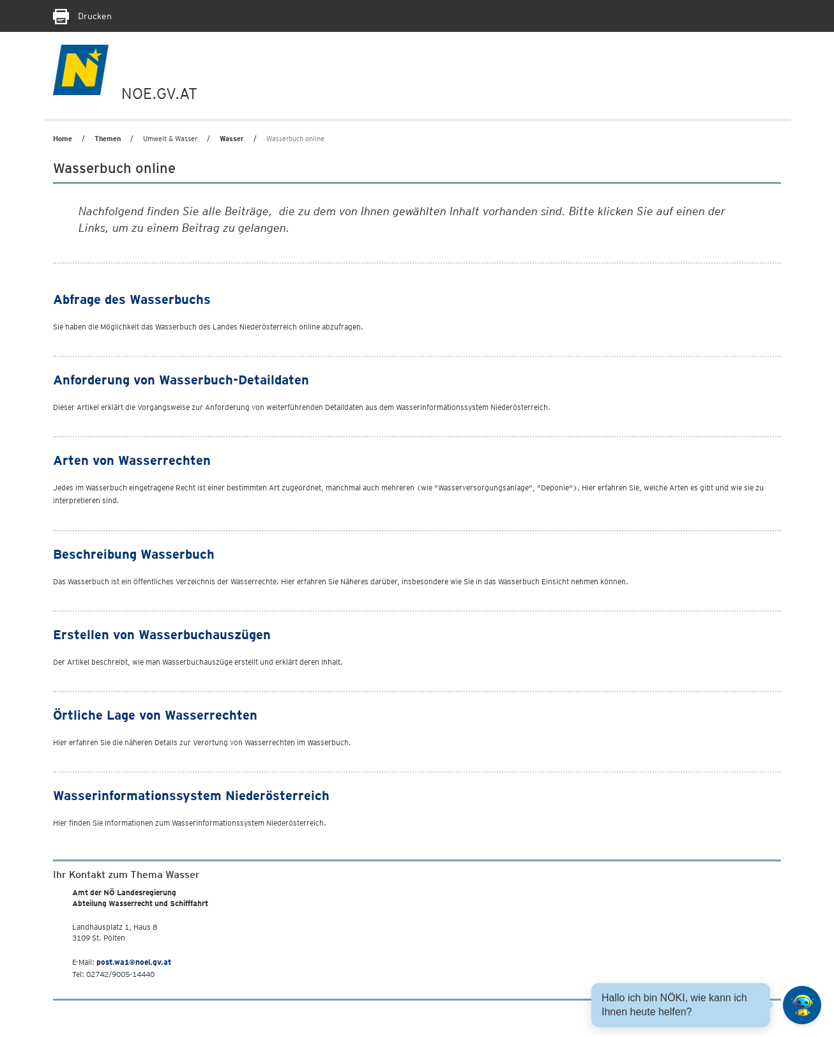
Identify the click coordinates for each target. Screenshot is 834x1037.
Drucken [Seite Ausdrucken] (82, 16)
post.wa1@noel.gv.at (133, 962)
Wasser (232, 138)
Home (62, 138)
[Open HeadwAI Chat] (802, 1005)
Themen (108, 138)
